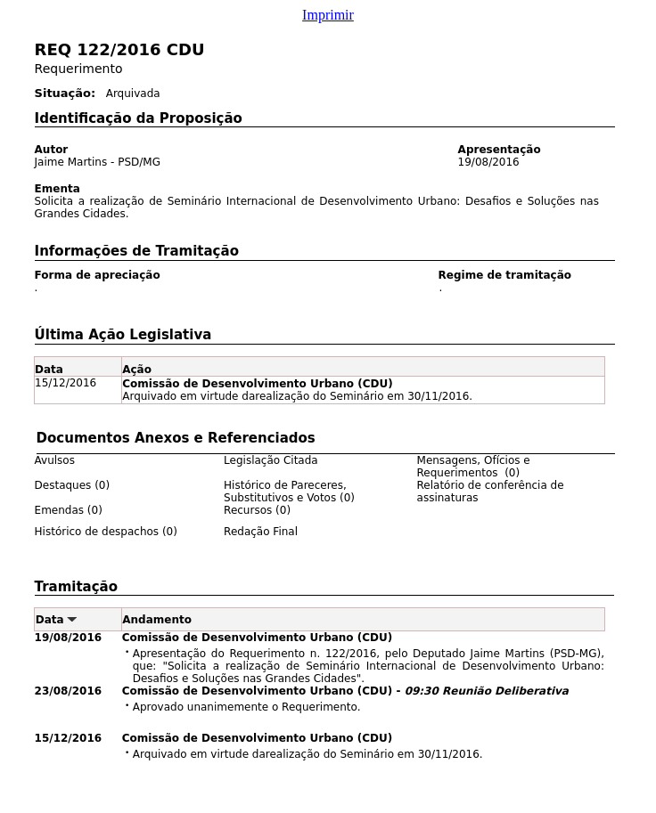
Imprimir (328, 14)
